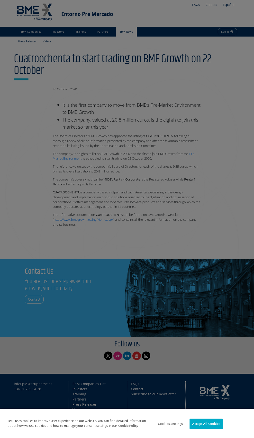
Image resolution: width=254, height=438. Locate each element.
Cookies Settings (170, 423)
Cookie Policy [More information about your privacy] (128, 425)
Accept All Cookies (206, 423)
